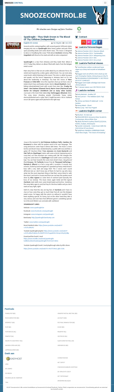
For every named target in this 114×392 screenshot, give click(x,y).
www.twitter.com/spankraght (39, 222)
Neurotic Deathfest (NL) (13, 341)
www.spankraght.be (37, 207)
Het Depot (61, 362)
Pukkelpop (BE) (10, 313)
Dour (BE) (61, 327)
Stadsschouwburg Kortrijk (67, 367)
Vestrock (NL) (62, 336)
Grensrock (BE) (63, 345)
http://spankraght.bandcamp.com (43, 217)
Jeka (6, 364)
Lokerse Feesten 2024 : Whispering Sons (91, 55)
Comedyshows (63, 358)
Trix (6, 382)
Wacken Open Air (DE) (12, 345)
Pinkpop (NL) (9, 336)
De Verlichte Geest (64, 371)
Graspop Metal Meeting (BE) (67, 313)
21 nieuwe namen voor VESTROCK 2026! (91, 87)
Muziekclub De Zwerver (13, 378)
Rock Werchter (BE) (12, 318)
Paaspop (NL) (62, 331)
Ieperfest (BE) (10, 322)
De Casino (8, 368)
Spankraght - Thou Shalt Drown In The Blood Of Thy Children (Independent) (47, 38)
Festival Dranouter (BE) (66, 322)
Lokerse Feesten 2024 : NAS (87, 58)
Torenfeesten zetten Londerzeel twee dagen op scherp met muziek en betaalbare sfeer (90, 69)
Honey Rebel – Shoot (84, 105)
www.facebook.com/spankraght (42, 211)
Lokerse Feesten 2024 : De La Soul (89, 60)
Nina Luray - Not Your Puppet (87, 108)
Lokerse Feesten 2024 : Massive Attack (90, 51)
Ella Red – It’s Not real (84, 115)
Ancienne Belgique (64, 380)
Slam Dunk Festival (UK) (66, 341)
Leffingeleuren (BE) (12, 350)
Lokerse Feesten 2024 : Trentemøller (90, 53)
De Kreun (8, 373)
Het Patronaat (63, 376)
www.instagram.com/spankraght (42, 214)
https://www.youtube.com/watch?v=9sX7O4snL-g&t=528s (44, 249)
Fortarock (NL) (10, 331)
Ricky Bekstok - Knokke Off (86, 94)
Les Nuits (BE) (62, 318)
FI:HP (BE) (8, 327)
